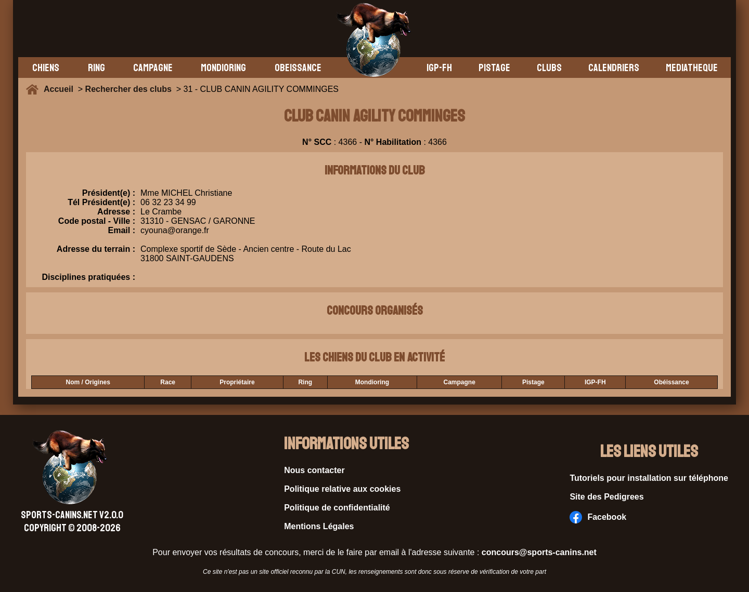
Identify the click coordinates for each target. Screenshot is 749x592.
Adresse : (116, 211)
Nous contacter (314, 470)
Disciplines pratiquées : (88, 277)
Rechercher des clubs (128, 89)
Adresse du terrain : (96, 254)
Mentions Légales (319, 526)
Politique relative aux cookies (342, 489)
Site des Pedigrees (606, 496)
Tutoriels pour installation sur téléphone (649, 478)
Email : (121, 230)
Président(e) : (108, 193)
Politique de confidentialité (337, 507)
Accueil (61, 89)
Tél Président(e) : (101, 202)
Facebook (598, 517)
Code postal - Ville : (96, 221)
